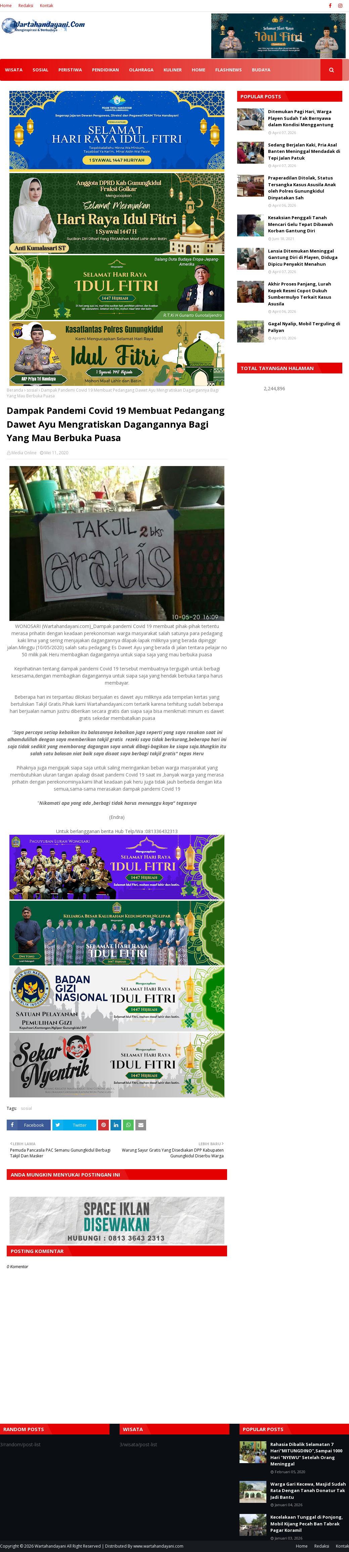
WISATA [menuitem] (14, 70)
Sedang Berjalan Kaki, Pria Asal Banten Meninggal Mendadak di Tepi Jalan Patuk (304, 151)
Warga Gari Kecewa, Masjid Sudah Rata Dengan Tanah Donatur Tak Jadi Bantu (308, 1490)
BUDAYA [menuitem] (261, 70)
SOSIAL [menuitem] (40, 70)
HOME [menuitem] (198, 70)
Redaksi (25, 5)
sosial (32, 390)
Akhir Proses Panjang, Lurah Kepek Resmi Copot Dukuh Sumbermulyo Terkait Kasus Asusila (299, 294)
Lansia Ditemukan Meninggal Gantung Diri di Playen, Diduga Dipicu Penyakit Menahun (303, 257)
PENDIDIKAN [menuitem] (105, 70)
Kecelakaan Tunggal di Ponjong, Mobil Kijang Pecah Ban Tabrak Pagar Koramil (306, 1523)
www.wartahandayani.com (158, 1546)
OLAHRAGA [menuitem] (141, 70)
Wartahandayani (50, 1546)
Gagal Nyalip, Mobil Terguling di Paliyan (304, 327)
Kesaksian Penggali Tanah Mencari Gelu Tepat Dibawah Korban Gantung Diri (300, 224)
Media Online (24, 453)
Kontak (46, 5)
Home (6, 5)
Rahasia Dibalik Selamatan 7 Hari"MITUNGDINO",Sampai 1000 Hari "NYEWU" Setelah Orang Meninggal (306, 1454)
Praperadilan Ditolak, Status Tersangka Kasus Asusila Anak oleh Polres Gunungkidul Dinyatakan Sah (302, 188)
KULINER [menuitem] (173, 70)
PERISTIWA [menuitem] (70, 70)
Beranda (15, 390)
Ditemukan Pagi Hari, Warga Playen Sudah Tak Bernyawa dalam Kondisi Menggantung (301, 118)
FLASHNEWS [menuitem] (228, 70)
